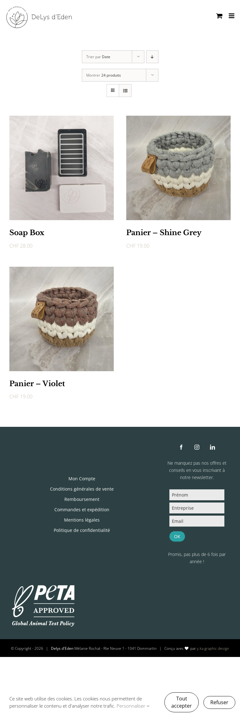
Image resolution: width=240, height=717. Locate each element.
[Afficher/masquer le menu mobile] (232, 16)
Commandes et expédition (81, 510)
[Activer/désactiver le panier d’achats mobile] (219, 16)
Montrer (103, 75)
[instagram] (197, 447)
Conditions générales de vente (82, 489)
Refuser (219, 702)
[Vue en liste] (125, 90)
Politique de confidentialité (82, 530)
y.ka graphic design (213, 648)
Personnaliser (133, 706)
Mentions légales (82, 520)
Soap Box (26, 232)
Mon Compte (81, 479)
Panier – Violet (37, 383)
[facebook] (181, 447)
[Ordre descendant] (152, 56)
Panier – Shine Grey (164, 232)
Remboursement (81, 499)
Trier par (98, 56)
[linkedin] (212, 447)
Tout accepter (181, 702)
